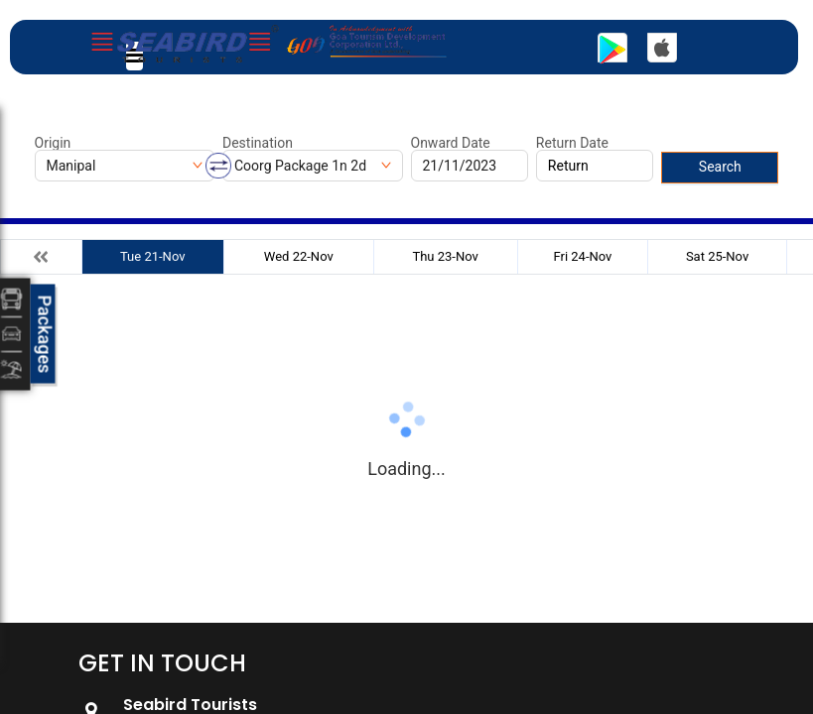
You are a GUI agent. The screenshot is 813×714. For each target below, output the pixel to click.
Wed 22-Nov (299, 256)
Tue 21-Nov (153, 256)
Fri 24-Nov (582, 256)
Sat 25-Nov (717, 256)
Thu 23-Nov (444, 256)
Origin (53, 143)
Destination (257, 143)
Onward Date (450, 143)
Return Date (572, 143)
